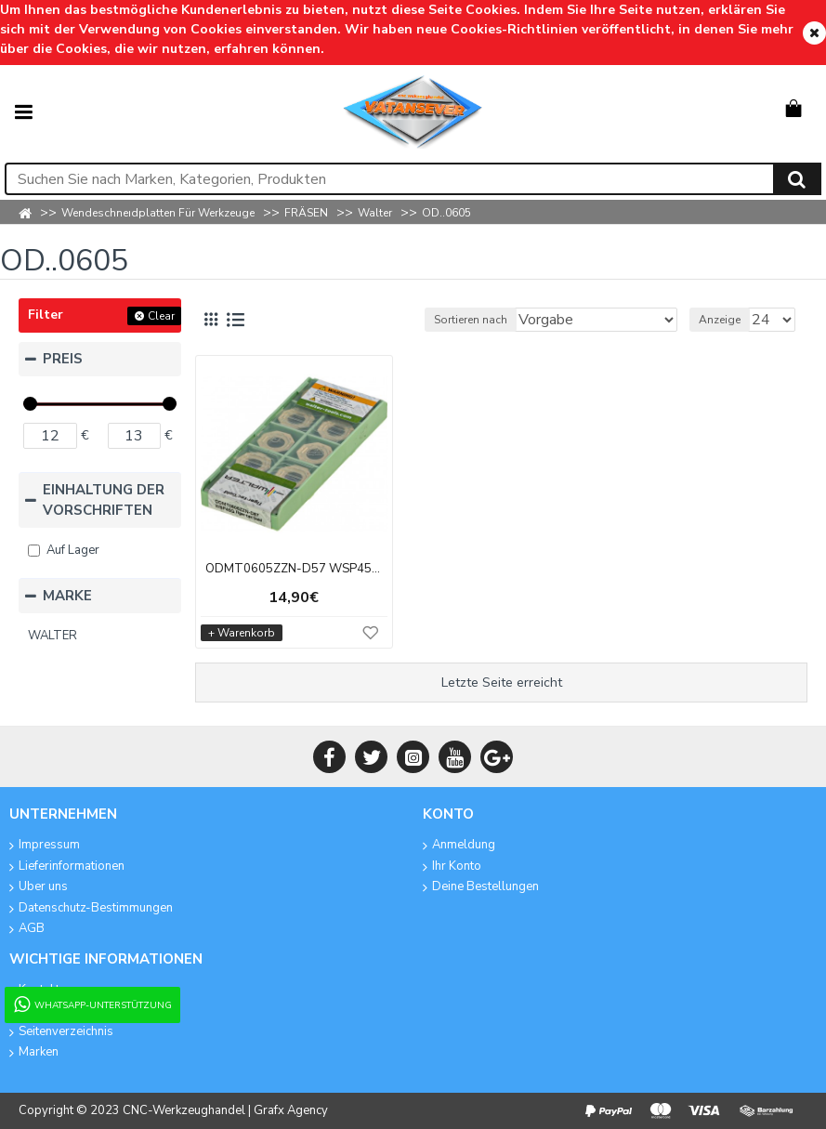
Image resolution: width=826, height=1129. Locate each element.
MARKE (67, 595)
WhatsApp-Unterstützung (91, 1005)
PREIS (63, 358)
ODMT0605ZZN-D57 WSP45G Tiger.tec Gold (294, 569)
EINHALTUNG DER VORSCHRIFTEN (103, 500)
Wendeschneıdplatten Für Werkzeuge (158, 212)
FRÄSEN (306, 212)
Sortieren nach (470, 319)
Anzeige (720, 319)
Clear (161, 316)
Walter (375, 212)
